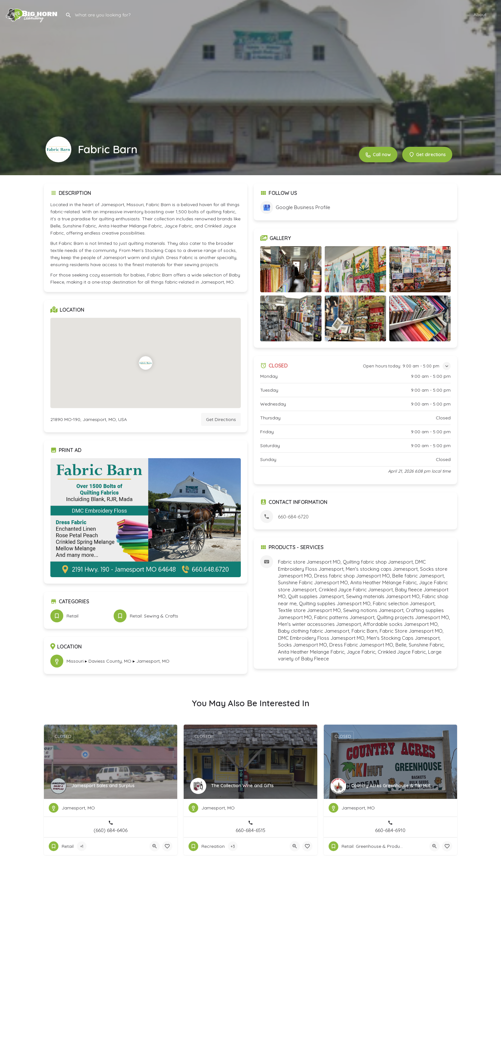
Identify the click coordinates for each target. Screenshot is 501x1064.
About (480, 14)
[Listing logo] (58, 149)
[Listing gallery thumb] (145, 517)
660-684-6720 (293, 517)
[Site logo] (32, 14)
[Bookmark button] (167, 846)
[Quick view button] (154, 846)
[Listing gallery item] (291, 269)
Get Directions (221, 419)
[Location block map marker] (145, 363)
